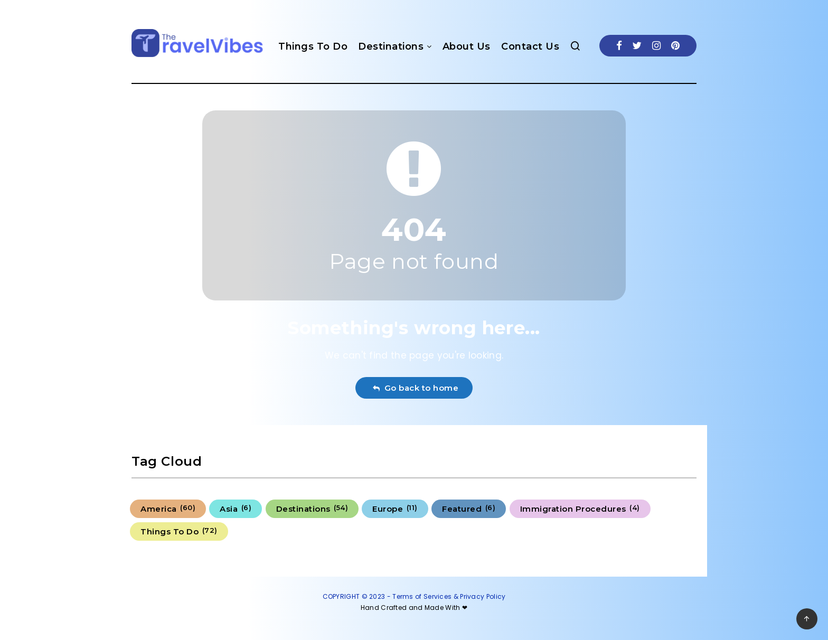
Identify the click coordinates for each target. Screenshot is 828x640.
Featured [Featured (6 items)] (468, 508)
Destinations (391, 46)
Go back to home (415, 388)
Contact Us (530, 46)
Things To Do (312, 46)
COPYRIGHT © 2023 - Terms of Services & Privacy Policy (414, 596)
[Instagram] (656, 46)
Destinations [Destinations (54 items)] (312, 508)
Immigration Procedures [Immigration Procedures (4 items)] (580, 508)
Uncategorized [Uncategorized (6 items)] (281, 531)
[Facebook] (619, 46)
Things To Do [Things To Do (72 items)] (179, 531)
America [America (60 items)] (167, 508)
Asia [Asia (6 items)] (235, 508)
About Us (467, 46)
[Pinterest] (675, 46)
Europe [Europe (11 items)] (395, 508)
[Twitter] (637, 46)
